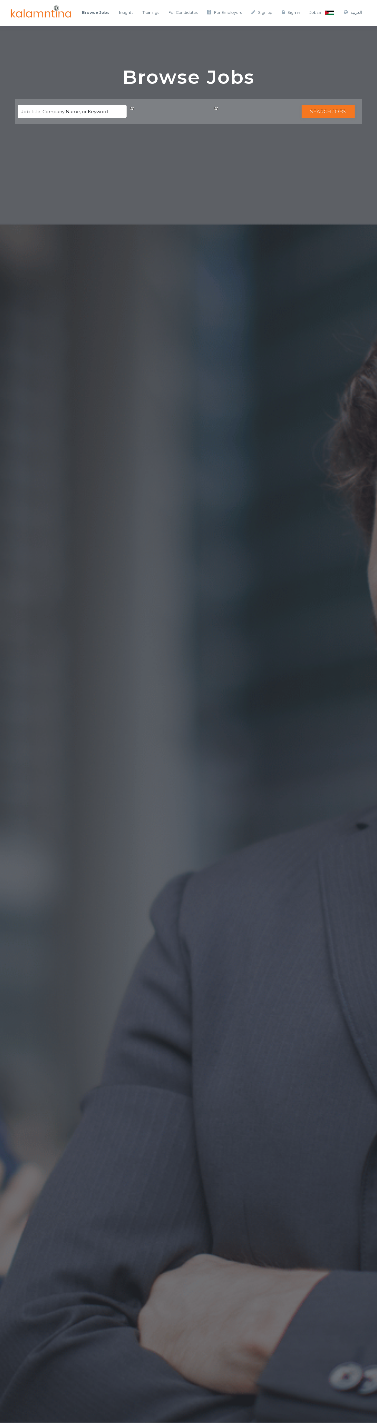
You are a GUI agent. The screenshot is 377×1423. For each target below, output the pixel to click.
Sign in (291, 12)
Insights (126, 12)
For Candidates (183, 12)
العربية (353, 12)
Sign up (261, 12)
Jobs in (322, 12)
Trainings (151, 12)
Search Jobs (328, 111)
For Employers (224, 12)
